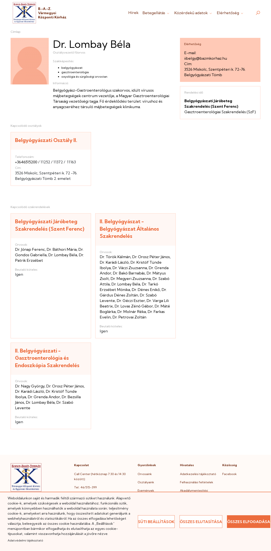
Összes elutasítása (201, 521)
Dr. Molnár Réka (131, 311)
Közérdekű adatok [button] (193, 12)
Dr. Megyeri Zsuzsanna (131, 278)
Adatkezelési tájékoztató (198, 474)
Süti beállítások (156, 521)
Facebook (229, 474)
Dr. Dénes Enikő (146, 289)
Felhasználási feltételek (196, 482)
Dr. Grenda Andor (44, 396)
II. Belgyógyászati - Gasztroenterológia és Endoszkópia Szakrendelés (47, 357)
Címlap (16, 32)
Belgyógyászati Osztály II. (46, 140)
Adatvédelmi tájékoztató (25, 540)
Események (146, 490)
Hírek (133, 12)
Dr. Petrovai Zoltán (129, 317)
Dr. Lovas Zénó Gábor (134, 306)
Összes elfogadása (248, 521)
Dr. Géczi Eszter (131, 300)
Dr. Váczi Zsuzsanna (129, 267)
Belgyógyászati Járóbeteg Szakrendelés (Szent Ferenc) (49, 225)
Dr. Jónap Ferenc (30, 249)
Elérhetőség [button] (230, 12)
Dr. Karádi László (114, 262)
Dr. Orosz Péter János (151, 256)
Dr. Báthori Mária (62, 249)
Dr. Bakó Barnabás (129, 273)
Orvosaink (145, 474)
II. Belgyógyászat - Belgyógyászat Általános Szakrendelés (129, 228)
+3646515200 (26, 162)
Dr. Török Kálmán (115, 256)
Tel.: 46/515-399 (85, 487)
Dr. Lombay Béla (62, 254)
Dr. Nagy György (29, 386)
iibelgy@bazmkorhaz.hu (205, 58)
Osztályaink (146, 482)
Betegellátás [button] (156, 12)
